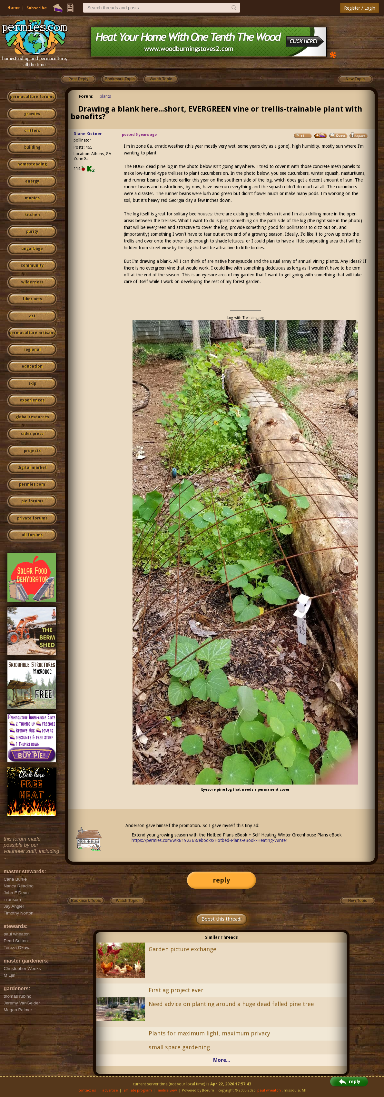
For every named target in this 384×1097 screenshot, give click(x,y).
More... (221, 1060)
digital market (32, 467)
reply (221, 880)
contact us (87, 1090)
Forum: (86, 96)
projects (32, 451)
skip (32, 383)
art (32, 316)
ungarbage (32, 248)
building (32, 147)
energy (32, 181)
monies (32, 198)
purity (32, 231)
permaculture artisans (32, 333)
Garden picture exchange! (183, 949)
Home (13, 7)
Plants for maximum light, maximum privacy (209, 1033)
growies (32, 114)
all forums (32, 535)
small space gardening (179, 1047)
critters (32, 130)
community (32, 265)
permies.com (32, 484)
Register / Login (359, 8)
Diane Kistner (88, 133)
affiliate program (137, 1090)
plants (105, 96)
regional (32, 349)
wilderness (32, 282)
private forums (32, 518)
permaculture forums (32, 96)
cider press (32, 433)
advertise (110, 1090)
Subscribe (36, 7)
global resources (32, 417)
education (32, 366)
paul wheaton (269, 1090)
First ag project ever (176, 990)
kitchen (32, 214)
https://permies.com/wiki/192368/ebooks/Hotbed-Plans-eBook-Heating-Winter (209, 840)
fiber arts (32, 299)
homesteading (32, 164)
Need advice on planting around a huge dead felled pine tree (231, 1004)
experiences (32, 400)
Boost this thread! (221, 919)
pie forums (32, 501)
